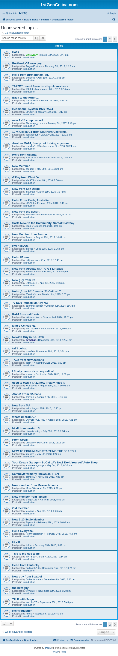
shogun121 (31, 499)
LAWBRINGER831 (35, 419)
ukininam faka (33, 317)
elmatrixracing (33, 431)
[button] (115, 39)
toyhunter (30, 591)
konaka (29, 374)
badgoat (30, 169)
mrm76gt (30, 340)
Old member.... (22, 508)
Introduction (29, 57)
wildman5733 (32, 568)
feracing (30, 511)
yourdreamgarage (35, 465)
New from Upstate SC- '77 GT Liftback (37, 268)
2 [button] (110, 39)
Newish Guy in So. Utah (28, 337)
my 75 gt (30, 556)
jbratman (30, 191)
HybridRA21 (20, 245)
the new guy (20, 588)
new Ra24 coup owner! (27, 120)
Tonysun (30, 397)
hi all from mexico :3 (26, 428)
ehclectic (30, 77)
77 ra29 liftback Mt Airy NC (30, 302)
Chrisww (30, 442)
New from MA (21, 405)
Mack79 (30, 180)
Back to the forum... (25, 97)
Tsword (29, 237)
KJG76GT (31, 157)
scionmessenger (34, 305)
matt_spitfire (32, 328)
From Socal (20, 439)
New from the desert (25, 211)
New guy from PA (23, 280)
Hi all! (16, 542)
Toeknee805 (32, 134)
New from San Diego (26, 188)
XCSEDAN (31, 385)
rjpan (28, 226)
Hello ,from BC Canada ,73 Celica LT (36, 291)
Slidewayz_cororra (35, 123)
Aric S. (29, 613)
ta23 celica (19, 348)
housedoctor (32, 100)
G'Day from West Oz (25, 177)
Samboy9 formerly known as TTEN (35, 473)
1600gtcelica (32, 89)
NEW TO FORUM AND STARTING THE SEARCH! (44, 451)
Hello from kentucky (25, 565)
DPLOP (29, 112)
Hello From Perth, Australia (30, 200)
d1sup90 (30, 488)
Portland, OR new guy (27, 63)
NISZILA (30, 203)
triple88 (29, 248)
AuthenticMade (33, 579)
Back (15, 52)
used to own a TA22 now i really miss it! (38, 382)
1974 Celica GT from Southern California (39, 131)
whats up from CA (24, 416)
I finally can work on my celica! (33, 371)
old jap (29, 260)
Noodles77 (31, 602)
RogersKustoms (34, 66)
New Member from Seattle (29, 234)
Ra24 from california (25, 314)
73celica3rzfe (32, 294)
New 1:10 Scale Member (28, 519)
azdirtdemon (32, 214)
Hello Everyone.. (23, 531)
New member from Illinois (29, 496)
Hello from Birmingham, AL (30, 74)
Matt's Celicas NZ (24, 325)
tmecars (30, 454)
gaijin (28, 362)
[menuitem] (22, 13)
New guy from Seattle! (27, 576)
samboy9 (30, 476)
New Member (21, 166)
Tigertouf (30, 522)
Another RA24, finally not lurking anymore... (41, 143)
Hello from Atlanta (24, 154)
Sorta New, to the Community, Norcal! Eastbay (43, 223)
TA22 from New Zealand (28, 359)
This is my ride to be (26, 553)
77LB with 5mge (23, 599)
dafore (29, 545)
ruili (27, 408)
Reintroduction (22, 610)
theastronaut (32, 271)
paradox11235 (33, 146)
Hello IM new (20, 257)
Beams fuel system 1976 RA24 (32, 109)
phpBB (48, 648)
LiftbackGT (31, 283)
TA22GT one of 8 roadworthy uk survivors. (40, 86)
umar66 (29, 351)
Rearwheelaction (34, 534)
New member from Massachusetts (35, 485)
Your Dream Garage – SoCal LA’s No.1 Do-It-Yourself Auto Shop (55, 462)
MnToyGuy (32, 55)
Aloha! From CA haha (26, 394)
